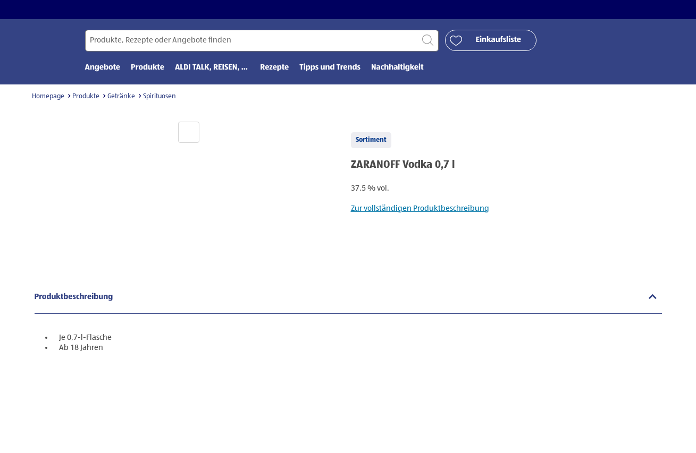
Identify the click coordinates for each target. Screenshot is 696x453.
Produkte (85, 96)
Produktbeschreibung (74, 297)
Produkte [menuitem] (147, 68)
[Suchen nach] (262, 41)
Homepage (48, 96)
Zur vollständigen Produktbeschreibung (420, 208)
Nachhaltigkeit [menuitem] (397, 68)
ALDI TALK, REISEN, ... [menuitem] (212, 68)
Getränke (121, 96)
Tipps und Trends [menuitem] (329, 68)
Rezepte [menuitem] (274, 68)
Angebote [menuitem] (103, 68)
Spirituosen (159, 96)
